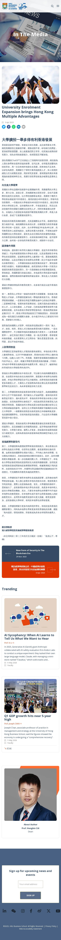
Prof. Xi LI (9, 643)
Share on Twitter (4, 127)
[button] (52, 6)
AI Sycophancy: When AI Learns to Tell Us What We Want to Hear (29, 636)
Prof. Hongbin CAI (30, 828)
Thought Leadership (33, 42)
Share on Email (23, 127)
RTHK (9, 748)
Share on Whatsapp (13, 127)
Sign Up (31, 895)
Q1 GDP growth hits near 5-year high (27, 717)
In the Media (51, 42)
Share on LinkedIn (18, 127)
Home (7, 42)
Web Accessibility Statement (30, 929)
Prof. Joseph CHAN (12, 723)
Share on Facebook (9, 127)
